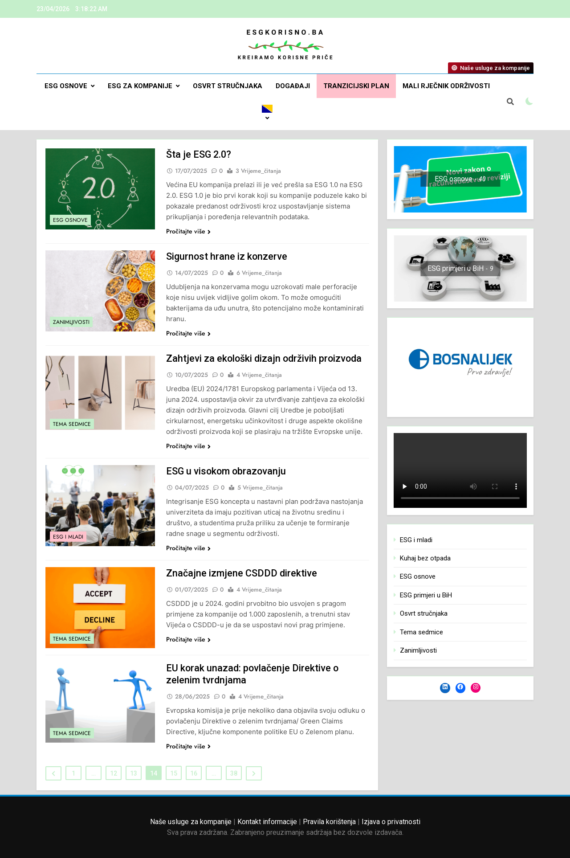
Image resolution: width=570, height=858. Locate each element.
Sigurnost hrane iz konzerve (227, 256)
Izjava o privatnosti (391, 821)
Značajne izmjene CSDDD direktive (242, 573)
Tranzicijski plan (356, 86)
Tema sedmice (72, 424)
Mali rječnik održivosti (446, 86)
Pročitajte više (188, 231)
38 (233, 773)
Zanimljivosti (71, 322)
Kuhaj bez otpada (425, 558)
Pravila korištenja (329, 821)
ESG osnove (66, 86)
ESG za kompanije (140, 86)
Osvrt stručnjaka (227, 86)
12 (113, 773)
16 (193, 773)
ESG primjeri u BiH (426, 595)
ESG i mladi (68, 537)
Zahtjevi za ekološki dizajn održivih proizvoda (265, 358)
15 (173, 773)
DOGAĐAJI (293, 86)
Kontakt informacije (267, 821)
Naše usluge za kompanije (191, 821)
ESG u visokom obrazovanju (227, 471)
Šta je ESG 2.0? (199, 154)
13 (133, 773)
